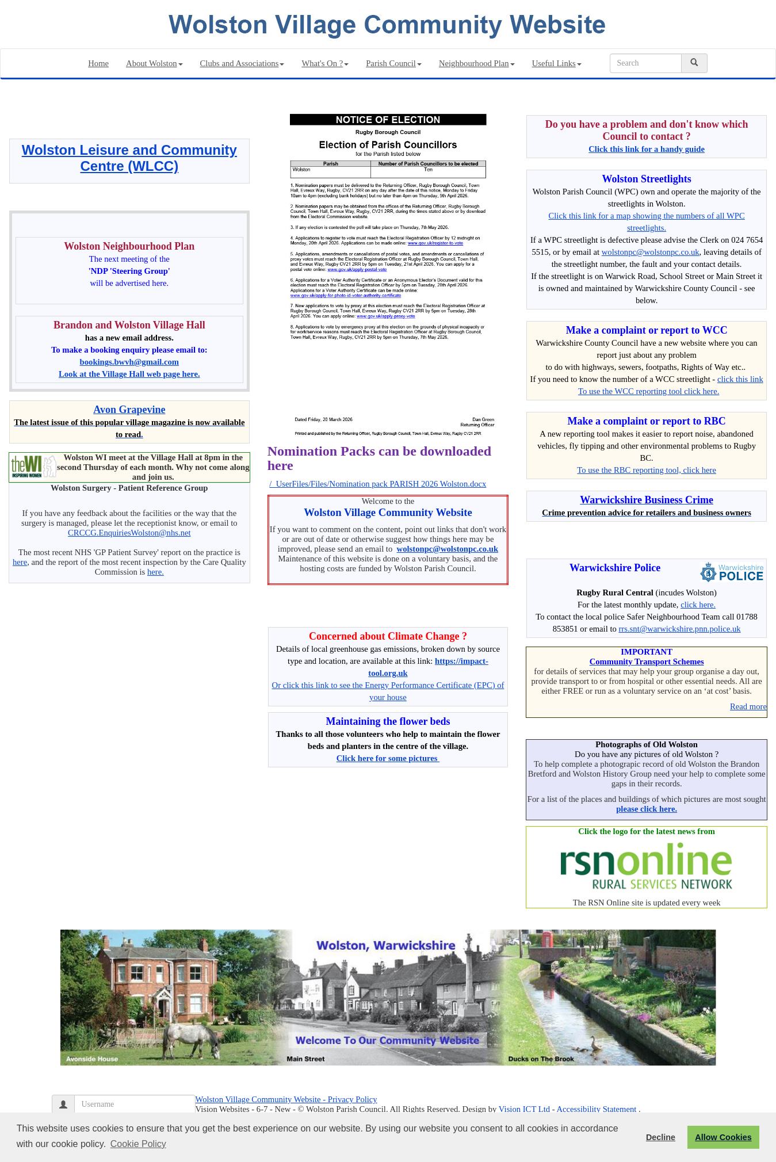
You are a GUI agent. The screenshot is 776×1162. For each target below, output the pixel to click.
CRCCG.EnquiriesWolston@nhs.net (129, 532)
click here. (698, 604)
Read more (748, 706)
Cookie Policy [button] (138, 1144)
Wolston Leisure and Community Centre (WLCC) (129, 158)
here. (155, 571)
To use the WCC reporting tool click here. (648, 391)
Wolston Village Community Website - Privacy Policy (286, 1099)
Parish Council (394, 63)
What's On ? (325, 63)
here (20, 562)
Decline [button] (660, 1137)
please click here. (646, 808)
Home (98, 63)
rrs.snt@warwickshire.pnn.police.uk (679, 628)
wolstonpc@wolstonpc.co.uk (448, 548)
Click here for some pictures (388, 758)
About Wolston (154, 63)
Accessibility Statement (597, 1109)
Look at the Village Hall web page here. (129, 374)
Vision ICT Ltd (524, 1109)
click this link (740, 379)
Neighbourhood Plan (477, 63)
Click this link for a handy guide (646, 149)
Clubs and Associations (242, 63)
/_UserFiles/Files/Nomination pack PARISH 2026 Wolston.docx (377, 483)
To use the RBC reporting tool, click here (646, 470)
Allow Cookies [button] (723, 1137)
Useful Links (557, 63)
